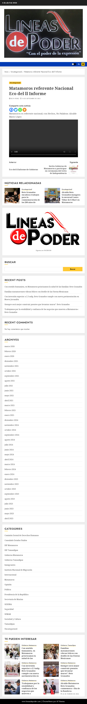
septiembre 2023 (12, 494)
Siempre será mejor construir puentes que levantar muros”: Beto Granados (37, 304)
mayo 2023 (9, 513)
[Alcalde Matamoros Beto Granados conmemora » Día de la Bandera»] (51, 686)
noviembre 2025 (12, 366)
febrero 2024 (10, 469)
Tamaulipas (10, 624)
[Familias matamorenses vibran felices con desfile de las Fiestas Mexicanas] (51, 651)
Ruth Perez (15, 99)
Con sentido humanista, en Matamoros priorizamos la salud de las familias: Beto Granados (43, 286)
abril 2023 (9, 518)
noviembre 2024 (12, 425)
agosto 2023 (10, 499)
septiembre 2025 (12, 376)
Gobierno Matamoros (14, 555)
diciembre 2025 (11, 361)
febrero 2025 (10, 410)
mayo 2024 (9, 454)
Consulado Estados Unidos (16, 540)
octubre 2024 (10, 430)
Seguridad (9, 609)
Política (8, 589)
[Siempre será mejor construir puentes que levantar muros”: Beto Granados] (51, 669)
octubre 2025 (10, 371)
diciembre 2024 (11, 420)
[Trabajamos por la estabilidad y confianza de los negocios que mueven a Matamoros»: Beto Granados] (12, 686)
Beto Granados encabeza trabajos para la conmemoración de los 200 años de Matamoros (31, 198)
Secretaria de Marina (14, 599)
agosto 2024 (10, 440)
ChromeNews (47, 701)
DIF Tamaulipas (11, 550)
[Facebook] (11, 110)
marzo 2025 (10, 405)
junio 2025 (9, 390)
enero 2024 (9, 474)
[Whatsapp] (20, 110)
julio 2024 (9, 444)
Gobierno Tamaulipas (14, 560)
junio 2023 (9, 508)
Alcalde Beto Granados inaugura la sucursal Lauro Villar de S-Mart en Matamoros (71, 197)
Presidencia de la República (16, 594)
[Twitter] (16, 110)
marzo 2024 (10, 464)
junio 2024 (9, 449)
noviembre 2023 (12, 484)
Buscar (10, 262)
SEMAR (8, 614)
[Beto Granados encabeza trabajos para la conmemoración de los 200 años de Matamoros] (12, 195)
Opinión (8, 584)
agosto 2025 (10, 381)
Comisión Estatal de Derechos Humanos (22, 535)
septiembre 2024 (12, 435)
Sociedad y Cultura (13, 619)
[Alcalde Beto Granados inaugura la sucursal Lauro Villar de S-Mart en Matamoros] (52, 195)
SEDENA (8, 604)
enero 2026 (9, 356)
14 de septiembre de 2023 (31, 99)
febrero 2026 (10, 351)
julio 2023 (9, 503)
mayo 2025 (9, 395)
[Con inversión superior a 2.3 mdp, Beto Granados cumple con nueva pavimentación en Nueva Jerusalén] (12, 669)
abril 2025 (9, 400)
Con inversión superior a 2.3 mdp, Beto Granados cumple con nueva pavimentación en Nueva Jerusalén (31, 672)
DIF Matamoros (11, 545)
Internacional (10, 575)
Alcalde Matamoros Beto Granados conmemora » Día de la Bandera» (70, 687)
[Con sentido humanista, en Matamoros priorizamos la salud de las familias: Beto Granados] (12, 651)
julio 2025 (9, 385)
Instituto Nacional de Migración (18, 570)
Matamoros (9, 579)
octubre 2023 (10, 489)
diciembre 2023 (11, 479)
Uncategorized (15, 83)
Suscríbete (83, 64)
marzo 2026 (10, 346)
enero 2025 (9, 415)
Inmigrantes (10, 565)
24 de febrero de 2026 (71, 694)
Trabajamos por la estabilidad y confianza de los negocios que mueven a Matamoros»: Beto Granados (30, 691)
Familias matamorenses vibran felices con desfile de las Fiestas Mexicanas (36, 291)
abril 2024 (9, 459)
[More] (25, 110)
